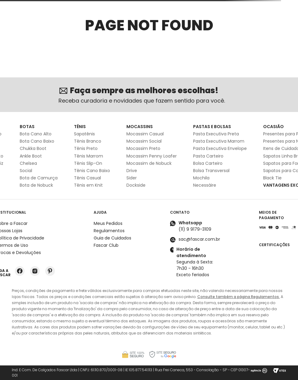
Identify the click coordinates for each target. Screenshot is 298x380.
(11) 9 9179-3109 (195, 229)
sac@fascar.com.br (199, 239)
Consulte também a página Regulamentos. (238, 296)
